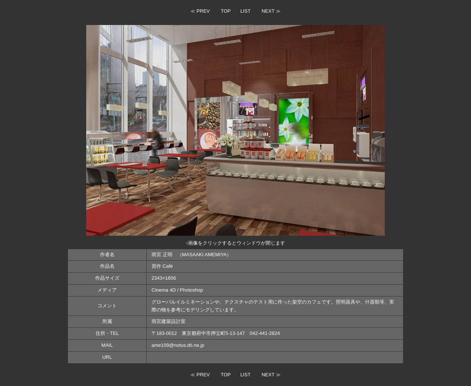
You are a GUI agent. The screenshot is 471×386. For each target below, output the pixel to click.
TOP (226, 11)
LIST (245, 11)
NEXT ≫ (271, 11)
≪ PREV (200, 11)
